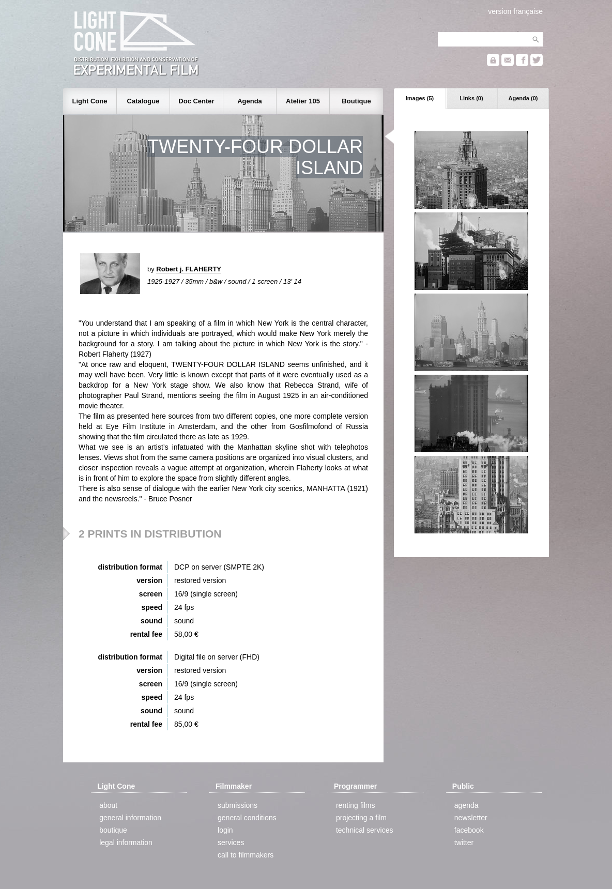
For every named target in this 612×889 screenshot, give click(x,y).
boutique (113, 830)
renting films (355, 805)
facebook (469, 830)
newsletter (470, 818)
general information (130, 818)
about (108, 805)
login (225, 830)
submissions (237, 805)
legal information (125, 842)
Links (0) (471, 98)
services (231, 842)
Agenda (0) (523, 98)
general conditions (247, 818)
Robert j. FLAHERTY (188, 269)
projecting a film (361, 818)
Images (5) (420, 98)
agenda (466, 805)
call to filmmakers (245, 855)
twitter (463, 842)
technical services (364, 830)
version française (515, 11)
